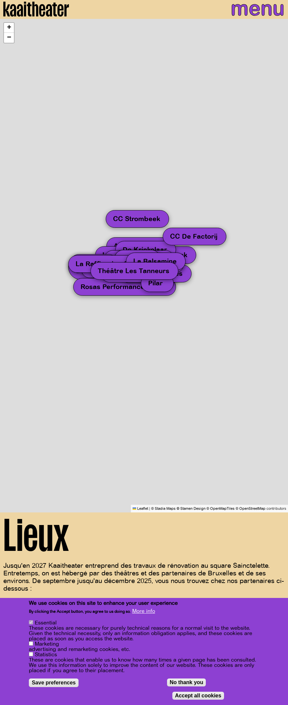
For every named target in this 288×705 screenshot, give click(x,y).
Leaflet (140, 508)
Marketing (47, 644)
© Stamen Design (191, 508)
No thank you (186, 682)
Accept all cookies (198, 695)
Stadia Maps (165, 508)
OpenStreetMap (252, 508)
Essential (46, 622)
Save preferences (54, 682)
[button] (9, 28)
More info (143, 611)
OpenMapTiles (222, 508)
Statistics (46, 654)
